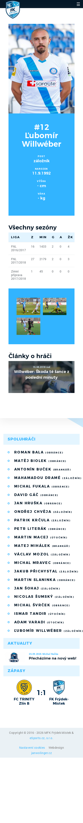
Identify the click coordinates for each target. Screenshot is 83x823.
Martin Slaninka (44, 580)
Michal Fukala (41, 486)
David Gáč (36, 495)
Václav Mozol (42, 554)
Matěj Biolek (40, 461)
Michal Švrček (42, 605)
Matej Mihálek (42, 546)
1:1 (41, 692)
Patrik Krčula (42, 520)
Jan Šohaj (37, 588)
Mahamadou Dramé (47, 478)
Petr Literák (40, 529)
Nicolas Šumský (44, 597)
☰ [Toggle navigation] (78, 4)
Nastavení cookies (32, 748)
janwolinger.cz (41, 753)
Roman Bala (38, 452)
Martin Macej (41, 537)
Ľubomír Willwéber (47, 631)
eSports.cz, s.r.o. (41, 738)
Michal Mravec (42, 563)
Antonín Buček (42, 469)
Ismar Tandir (40, 614)
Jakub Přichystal (46, 571)
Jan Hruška (38, 503)
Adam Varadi (39, 622)
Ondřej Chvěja (43, 512)
